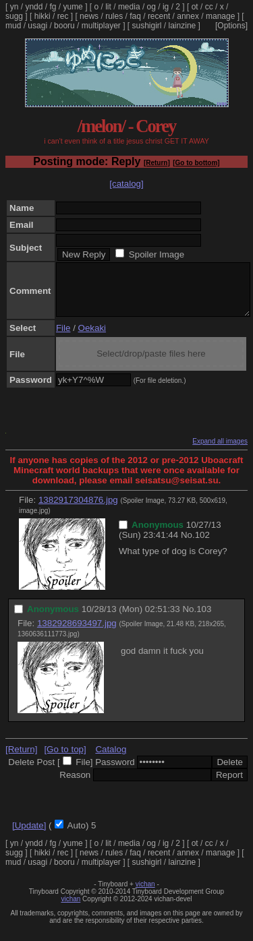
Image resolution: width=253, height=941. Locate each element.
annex (188, 16)
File (63, 338)
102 (202, 545)
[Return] (157, 162)
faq (135, 16)
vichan (145, 894)
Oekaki (92, 338)
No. (188, 545)
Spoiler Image (156, 254)
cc (209, 6)
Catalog (110, 759)
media (129, 6)
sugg (14, 16)
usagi (37, 25)
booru (64, 25)
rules (114, 16)
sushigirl (147, 25)
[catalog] (126, 184)
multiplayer (101, 25)
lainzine (182, 25)
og (151, 6)
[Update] (29, 835)
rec (63, 16)
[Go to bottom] (196, 162)
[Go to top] (65, 759)
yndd (34, 6)
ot (195, 6)
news (89, 16)
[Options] (231, 25)
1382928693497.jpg (77, 633)
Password (115, 772)
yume (72, 6)
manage (220, 16)
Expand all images (220, 451)
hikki (42, 16)
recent (159, 16)
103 (203, 619)
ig (166, 6)
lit (108, 6)
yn (14, 6)
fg (52, 6)
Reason (74, 785)
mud (13, 25)
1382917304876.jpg (78, 510)
